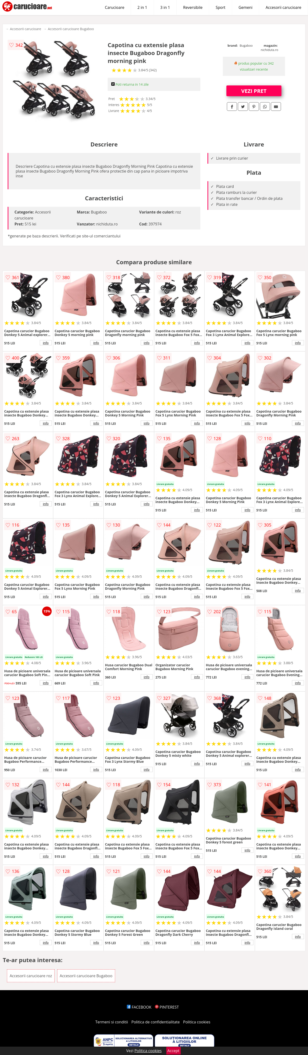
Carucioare (114, 7)
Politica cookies (196, 1022)
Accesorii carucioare (283, 7)
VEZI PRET (254, 90)
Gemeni (245, 7)
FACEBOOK (139, 1007)
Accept (173, 1050)
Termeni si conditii (111, 1022)
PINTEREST (167, 1007)
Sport (220, 7)
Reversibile (192, 7)
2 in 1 (142, 7)
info (46, 343)
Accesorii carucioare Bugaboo (71, 29)
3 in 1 (165, 7)
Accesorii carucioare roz (31, 975)
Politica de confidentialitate (155, 1022)
